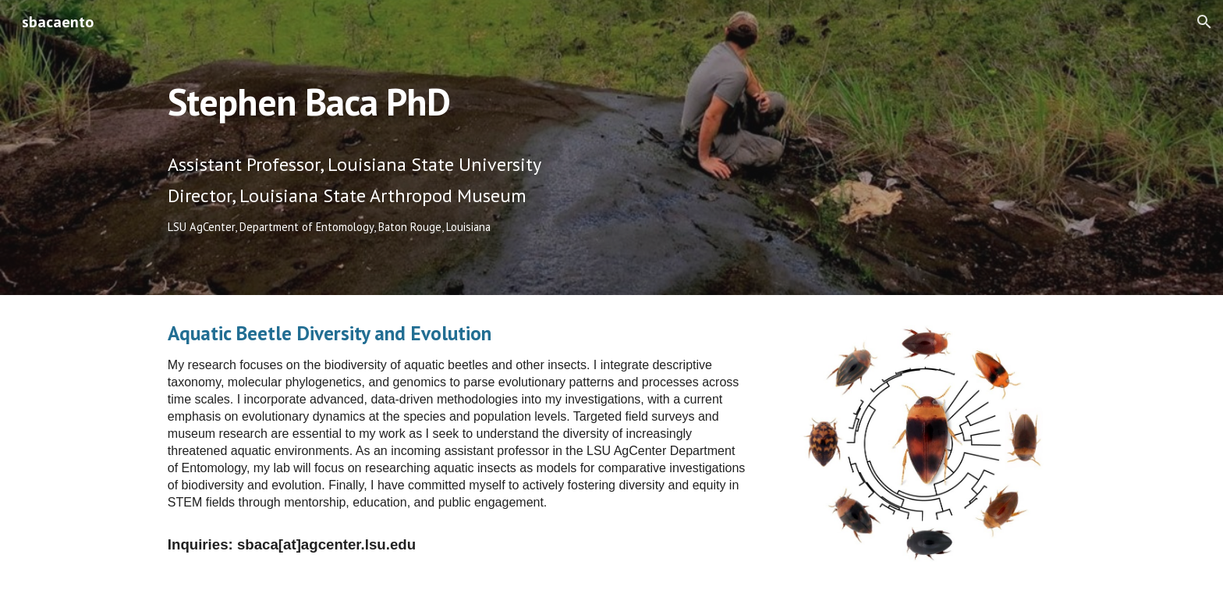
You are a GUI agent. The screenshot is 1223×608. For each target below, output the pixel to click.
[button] (1204, 22)
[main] (457, 91)
